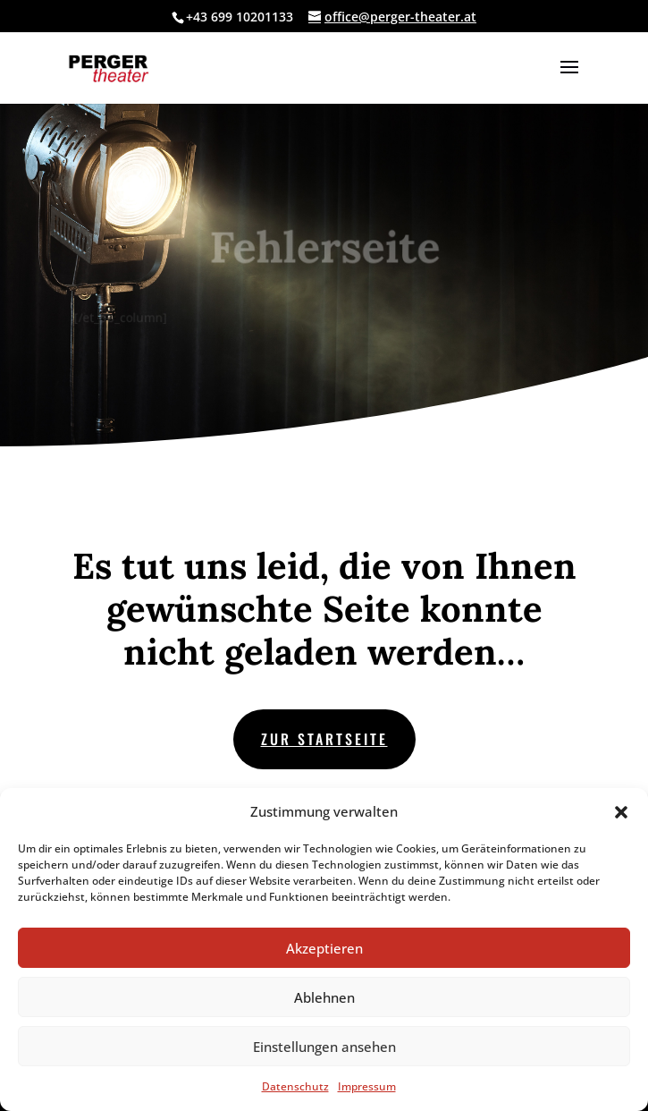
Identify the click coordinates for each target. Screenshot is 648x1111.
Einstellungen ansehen (324, 1047)
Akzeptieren (324, 948)
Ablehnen (324, 997)
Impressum (367, 1086)
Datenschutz (295, 1086)
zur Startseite (324, 739)
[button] (621, 812)
